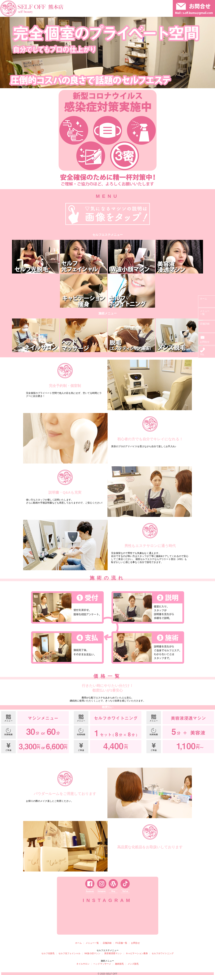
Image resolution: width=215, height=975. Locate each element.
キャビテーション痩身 (137, 953)
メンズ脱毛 (133, 964)
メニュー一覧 (92, 943)
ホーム (203, 298)
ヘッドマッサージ (102, 964)
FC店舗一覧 (121, 943)
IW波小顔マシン (92, 953)
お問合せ (204, 340)
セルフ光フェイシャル (69, 953)
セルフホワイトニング (163, 953)
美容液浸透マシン (113, 953)
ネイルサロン (83, 964)
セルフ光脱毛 (48, 953)
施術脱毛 (119, 964)
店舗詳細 (204, 323)
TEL (202, 353)
